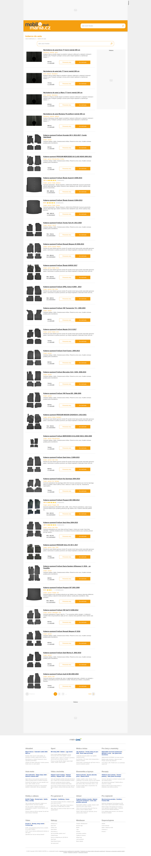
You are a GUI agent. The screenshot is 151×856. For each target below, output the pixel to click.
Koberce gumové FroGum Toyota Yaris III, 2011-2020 (62, 223)
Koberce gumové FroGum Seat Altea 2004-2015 (60, 522)
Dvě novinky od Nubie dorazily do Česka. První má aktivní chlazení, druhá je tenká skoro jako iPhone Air (63, 787)
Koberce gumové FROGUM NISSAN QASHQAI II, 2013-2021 (64, 415)
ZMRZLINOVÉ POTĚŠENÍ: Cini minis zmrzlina (113, 757)
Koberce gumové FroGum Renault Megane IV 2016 (61, 631)
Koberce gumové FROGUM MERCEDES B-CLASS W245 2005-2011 (67, 156)
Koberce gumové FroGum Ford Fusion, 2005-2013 (61, 351)
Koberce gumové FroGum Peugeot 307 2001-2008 (61, 587)
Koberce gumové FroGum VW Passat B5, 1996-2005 (62, 393)
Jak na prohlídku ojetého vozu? (58, 833)
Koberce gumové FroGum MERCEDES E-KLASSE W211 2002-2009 (67, 436)
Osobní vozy (54, 827)
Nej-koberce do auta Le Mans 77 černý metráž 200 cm (62, 92)
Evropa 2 (104, 831)
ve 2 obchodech (51, 235)
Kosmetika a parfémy (81, 833)
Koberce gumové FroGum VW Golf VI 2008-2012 (60, 610)
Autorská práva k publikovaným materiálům (69, 851)
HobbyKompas (54, 835)
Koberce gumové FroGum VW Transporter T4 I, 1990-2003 (64, 308)
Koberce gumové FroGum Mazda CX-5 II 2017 (59, 329)
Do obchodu (82, 62)
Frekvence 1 (105, 829)
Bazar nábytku (79, 841)
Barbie (77, 827)
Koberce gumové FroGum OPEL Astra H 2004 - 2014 (62, 287)
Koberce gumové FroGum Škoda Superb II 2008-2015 (62, 178)
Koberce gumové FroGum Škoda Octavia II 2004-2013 (62, 200)
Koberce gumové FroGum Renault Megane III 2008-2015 (63, 244)
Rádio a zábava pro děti (107, 827)
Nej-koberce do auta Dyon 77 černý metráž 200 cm (61, 50)
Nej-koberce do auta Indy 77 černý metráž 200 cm (61, 71)
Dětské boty (79, 837)
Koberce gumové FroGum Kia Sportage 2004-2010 (61, 479)
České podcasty (105, 825)
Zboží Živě (53, 825)
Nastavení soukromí (73, 852)
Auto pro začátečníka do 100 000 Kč (59, 837)
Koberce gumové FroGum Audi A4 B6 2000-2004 (61, 674)
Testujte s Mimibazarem (81, 823)
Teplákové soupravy (81, 835)
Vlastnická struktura (83, 852)
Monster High (79, 825)
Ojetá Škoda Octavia (56, 841)
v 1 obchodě (50, 63)
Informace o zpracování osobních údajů (115, 851)
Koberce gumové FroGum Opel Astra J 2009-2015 (61, 457)
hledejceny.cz (54, 823)
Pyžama (78, 831)
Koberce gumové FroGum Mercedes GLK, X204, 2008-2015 (64, 372)
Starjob (103, 823)
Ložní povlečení (80, 839)
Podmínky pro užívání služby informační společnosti (93, 851)
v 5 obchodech (51, 192)
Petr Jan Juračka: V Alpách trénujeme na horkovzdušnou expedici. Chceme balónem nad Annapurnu (36, 808)
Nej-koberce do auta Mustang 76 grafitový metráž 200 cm (64, 114)
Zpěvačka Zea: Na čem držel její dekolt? (34, 834)
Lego (77, 829)
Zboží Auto (53, 839)
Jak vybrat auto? (55, 843)
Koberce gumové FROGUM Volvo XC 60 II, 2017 (60, 545)
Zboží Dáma (54, 829)
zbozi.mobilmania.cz (30, 38)
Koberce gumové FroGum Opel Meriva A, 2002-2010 (62, 653)
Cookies (65, 852)
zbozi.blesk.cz (54, 831)
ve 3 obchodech (51, 537)
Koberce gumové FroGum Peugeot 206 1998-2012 (61, 500)
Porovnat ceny (66, 62)
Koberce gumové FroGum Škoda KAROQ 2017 (60, 265)
